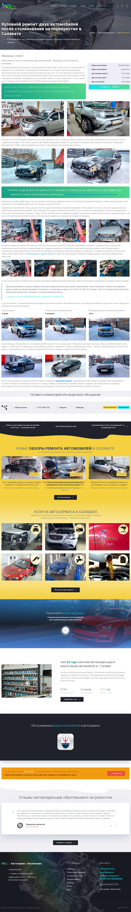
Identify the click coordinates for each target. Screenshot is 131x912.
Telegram (61, 407)
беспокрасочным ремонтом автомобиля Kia (91, 194)
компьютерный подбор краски (39, 254)
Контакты (101, 6)
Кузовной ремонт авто (19, 542)
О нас (69, 886)
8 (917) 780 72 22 (107, 869)
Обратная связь (19, 407)
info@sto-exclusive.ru (109, 876)
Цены (83, 6)
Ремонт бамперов (60, 542)
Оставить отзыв (124, 407)
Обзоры (73, 6)
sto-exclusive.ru (107, 872)
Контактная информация (111, 879)
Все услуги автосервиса (65, 589)
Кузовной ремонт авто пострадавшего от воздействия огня (110, 426)
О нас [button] (91, 6)
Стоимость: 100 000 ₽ (109, 87)
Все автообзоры (65, 497)
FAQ (68, 889)
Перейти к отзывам (65, 842)
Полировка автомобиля (20, 572)
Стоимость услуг (75, 876)
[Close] (83, 86)
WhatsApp (79, 407)
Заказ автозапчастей (110, 407)
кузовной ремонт (64, 381)
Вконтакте (116, 889)
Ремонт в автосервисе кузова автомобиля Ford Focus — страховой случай (21, 426)
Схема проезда (15, 869)
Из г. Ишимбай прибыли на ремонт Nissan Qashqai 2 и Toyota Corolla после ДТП (21, 483)
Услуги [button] (63, 6)
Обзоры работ (73, 879)
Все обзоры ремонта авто (65, 426)
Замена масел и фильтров (109, 572)
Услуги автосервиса (76, 872)
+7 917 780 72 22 (41, 407)
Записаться (116, 773)
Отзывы (71, 883)
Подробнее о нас (72, 699)
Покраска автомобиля (62, 572)
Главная (53, 6)
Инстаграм (105, 889)
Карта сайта (124, 907)
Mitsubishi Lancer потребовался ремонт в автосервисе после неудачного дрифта (109, 483)
